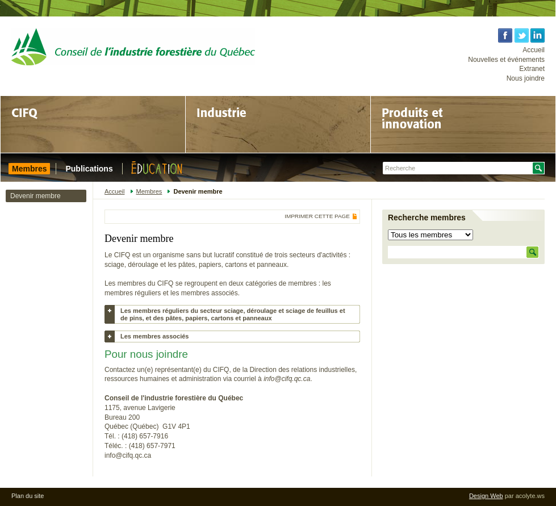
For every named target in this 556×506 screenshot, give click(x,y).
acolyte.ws (530, 495)
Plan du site (27, 495)
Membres (149, 191)
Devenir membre (35, 196)
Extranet (532, 69)
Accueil (533, 50)
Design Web (486, 495)
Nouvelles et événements (506, 60)
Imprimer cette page (317, 216)
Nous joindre (526, 78)
